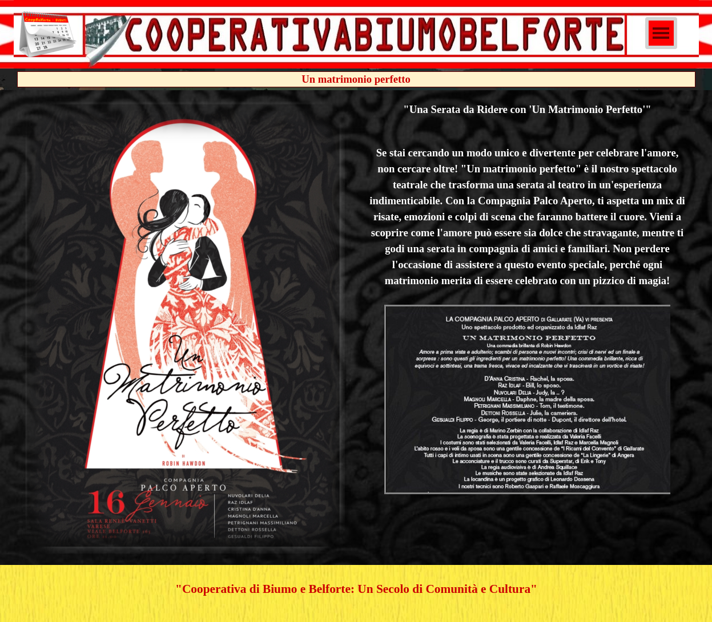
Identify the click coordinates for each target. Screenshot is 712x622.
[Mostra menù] (661, 33)
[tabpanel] (527, 299)
